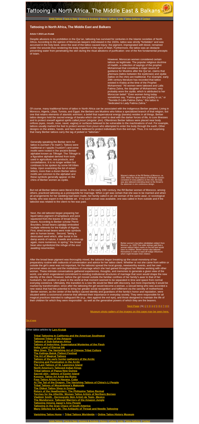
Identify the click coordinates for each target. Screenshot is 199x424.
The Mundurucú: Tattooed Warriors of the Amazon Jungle (69, 399)
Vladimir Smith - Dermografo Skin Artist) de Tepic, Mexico (69, 397)
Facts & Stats (70, 19)
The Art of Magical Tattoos (50, 356)
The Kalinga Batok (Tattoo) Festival (55, 353)
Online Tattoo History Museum (116, 414)
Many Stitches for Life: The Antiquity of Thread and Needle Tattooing (76, 408)
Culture (112, 19)
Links (120, 19)
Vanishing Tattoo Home (48, 414)
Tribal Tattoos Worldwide (79, 414)
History (103, 19)
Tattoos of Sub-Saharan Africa (52, 341)
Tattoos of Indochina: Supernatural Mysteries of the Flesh (69, 344)
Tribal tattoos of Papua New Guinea (55, 370)
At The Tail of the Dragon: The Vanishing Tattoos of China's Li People (76, 382)
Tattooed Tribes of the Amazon (52, 338)
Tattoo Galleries (133, 19)
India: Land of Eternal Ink (49, 347)
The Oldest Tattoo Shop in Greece (54, 388)
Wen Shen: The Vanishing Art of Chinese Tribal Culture (67, 350)
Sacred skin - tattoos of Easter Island (56, 373)
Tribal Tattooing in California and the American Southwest (69, 335)
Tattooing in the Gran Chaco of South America (62, 405)
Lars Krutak (59, 329)
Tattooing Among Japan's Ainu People (57, 402)
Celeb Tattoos (56, 19)
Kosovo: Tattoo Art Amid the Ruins (55, 376)
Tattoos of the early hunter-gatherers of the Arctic (64, 359)
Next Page (133, 306)
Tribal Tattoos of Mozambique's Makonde (59, 385)
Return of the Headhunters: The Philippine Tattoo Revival (69, 391)
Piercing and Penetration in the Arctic (57, 362)
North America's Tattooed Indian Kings (57, 367)
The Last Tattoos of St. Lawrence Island (58, 364)
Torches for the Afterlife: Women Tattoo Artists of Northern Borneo (75, 394)
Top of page (31, 320)
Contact (146, 19)
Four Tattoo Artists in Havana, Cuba (56, 379)
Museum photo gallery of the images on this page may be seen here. (129, 311)
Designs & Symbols (89, 19)
